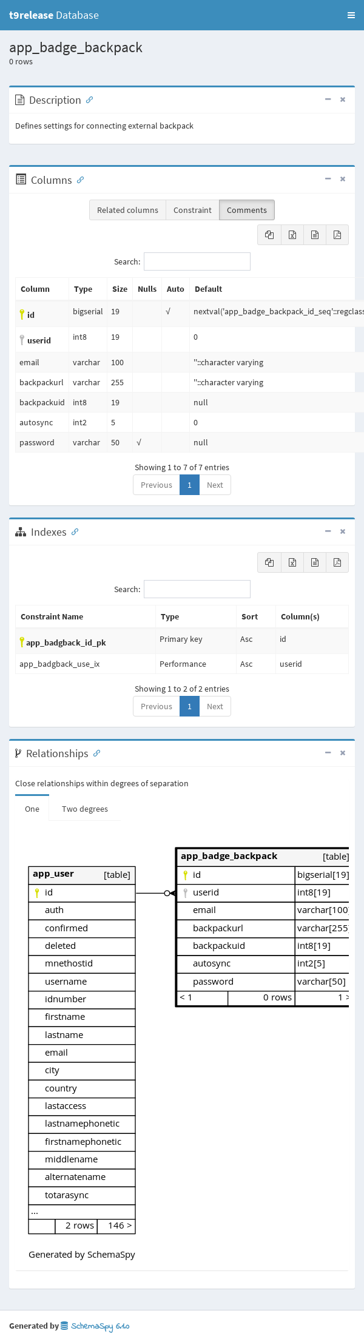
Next (215, 484)
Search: (182, 261)
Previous (156, 484)
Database (54, 15)
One (32, 808)
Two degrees (85, 808)
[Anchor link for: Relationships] (94, 752)
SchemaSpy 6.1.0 (95, 1326)
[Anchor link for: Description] (86, 98)
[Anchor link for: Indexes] (72, 530)
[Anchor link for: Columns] (77, 179)
